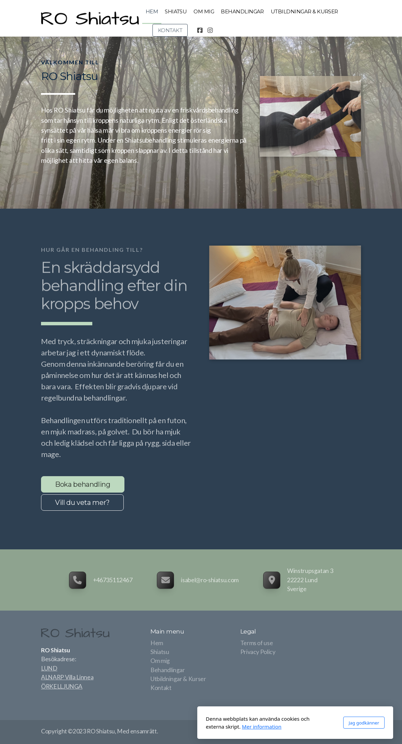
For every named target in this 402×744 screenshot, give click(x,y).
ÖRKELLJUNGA (61, 686)
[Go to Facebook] (200, 30)
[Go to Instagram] (210, 30)
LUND (49, 668)
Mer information (167, 726)
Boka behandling (82, 484)
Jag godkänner (269, 723)
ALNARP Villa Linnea (67, 677)
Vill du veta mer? (82, 502)
